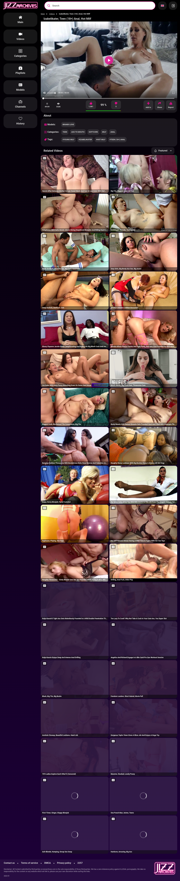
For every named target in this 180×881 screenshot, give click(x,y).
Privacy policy (64, 863)
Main (43, 14)
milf (104, 132)
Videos (52, 14)
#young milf (68, 139)
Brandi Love (68, 124)
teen (65, 132)
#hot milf (100, 139)
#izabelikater (85, 139)
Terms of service (29, 863)
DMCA (47, 863)
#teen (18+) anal (117, 139)
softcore (93, 132)
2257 (80, 863)
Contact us (9, 863)
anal (112, 132)
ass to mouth (78, 132)
